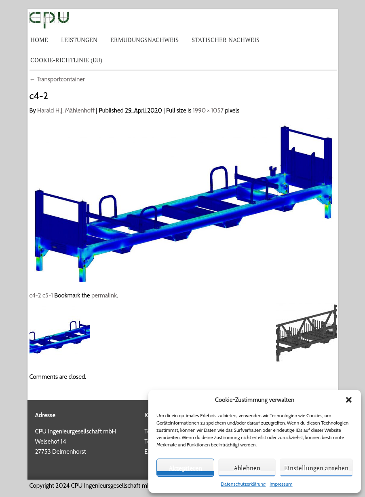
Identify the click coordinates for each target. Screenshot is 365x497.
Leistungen (79, 40)
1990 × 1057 (208, 110)
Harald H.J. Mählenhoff (66, 110)
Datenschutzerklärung (243, 484)
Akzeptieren (185, 468)
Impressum (281, 484)
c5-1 (47, 295)
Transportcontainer (57, 79)
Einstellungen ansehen (316, 468)
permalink (104, 295)
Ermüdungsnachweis (144, 40)
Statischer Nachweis (226, 40)
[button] (349, 400)
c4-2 (35, 295)
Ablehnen (247, 468)
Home (39, 40)
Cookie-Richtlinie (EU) (66, 60)
